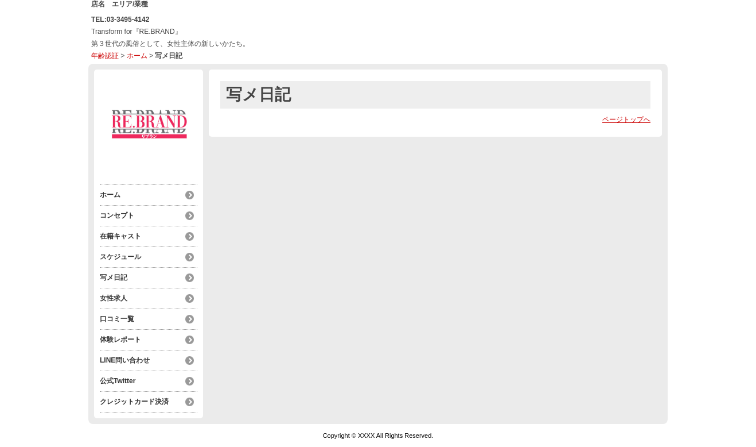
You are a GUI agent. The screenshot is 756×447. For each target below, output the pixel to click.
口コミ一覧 (117, 319)
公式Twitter (117, 381)
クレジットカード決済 (134, 402)
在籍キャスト (120, 236)
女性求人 (113, 298)
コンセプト (117, 215)
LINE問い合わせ (125, 360)
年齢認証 (105, 56)
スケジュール (120, 257)
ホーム (137, 56)
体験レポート (120, 340)
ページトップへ (626, 119)
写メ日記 (113, 277)
